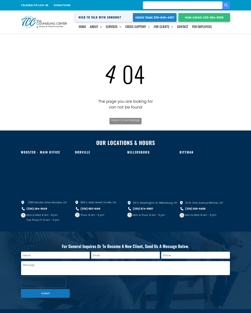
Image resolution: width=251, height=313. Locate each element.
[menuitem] (80, 26)
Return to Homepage (125, 120)
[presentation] (43, 282)
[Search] (226, 5)
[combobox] (182, 5)
